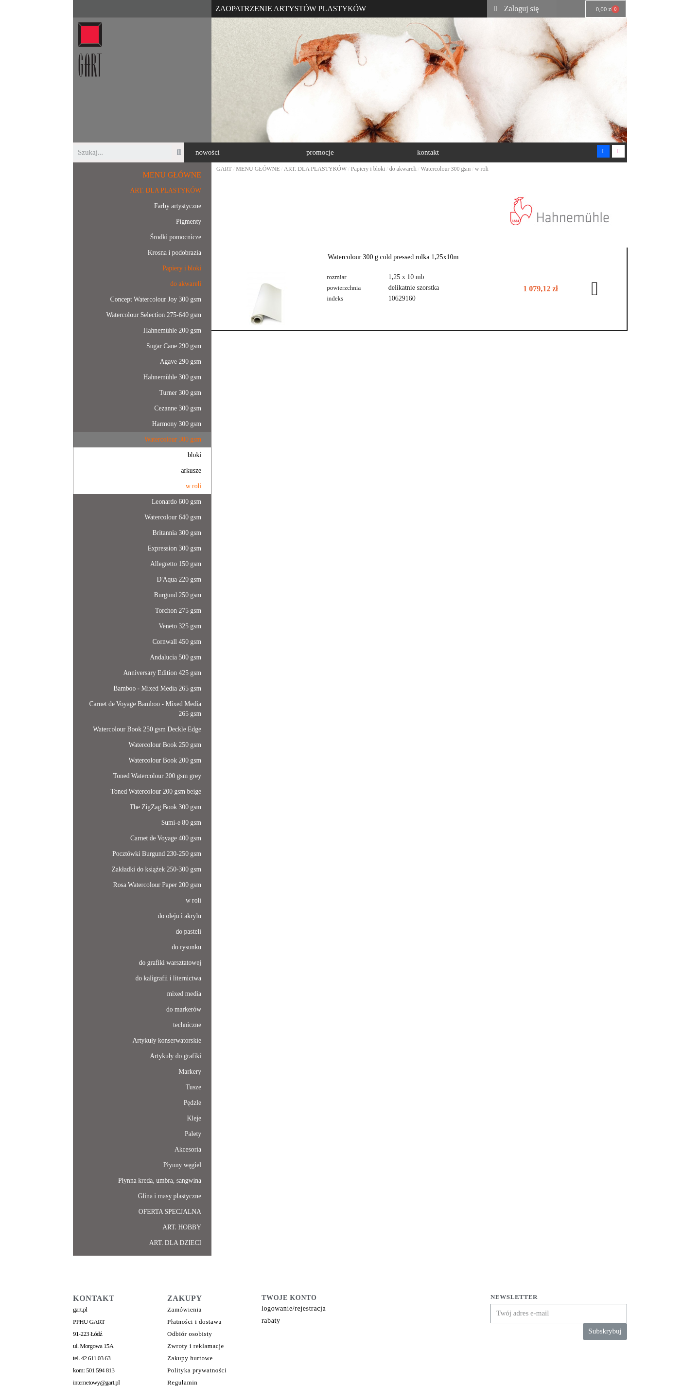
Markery (189, 1071)
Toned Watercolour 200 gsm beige (156, 791)
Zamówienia (184, 1309)
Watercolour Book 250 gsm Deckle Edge (147, 729)
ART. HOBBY (181, 1227)
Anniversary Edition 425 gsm (162, 672)
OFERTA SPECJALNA (170, 1211)
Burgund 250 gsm (177, 595)
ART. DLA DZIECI (175, 1242)
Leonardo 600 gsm (176, 501)
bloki (194, 455)
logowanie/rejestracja (294, 1308)
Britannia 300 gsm (177, 532)
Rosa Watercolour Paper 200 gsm (157, 884)
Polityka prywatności (197, 1370)
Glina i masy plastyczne (169, 1196)
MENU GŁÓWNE (172, 175)
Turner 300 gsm (180, 392)
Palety (193, 1133)
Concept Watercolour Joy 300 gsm (155, 299)
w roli (193, 486)
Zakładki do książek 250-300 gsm (156, 869)
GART (224, 168)
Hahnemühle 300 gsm (172, 377)
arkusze (191, 470)
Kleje (194, 1118)
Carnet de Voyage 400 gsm (165, 838)
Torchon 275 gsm (178, 610)
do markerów (183, 1009)
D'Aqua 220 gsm (179, 579)
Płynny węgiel (182, 1165)
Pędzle (192, 1102)
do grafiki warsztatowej (170, 962)
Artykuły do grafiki (175, 1056)
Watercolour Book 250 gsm (164, 744)
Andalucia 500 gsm (175, 657)
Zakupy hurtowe (190, 1358)
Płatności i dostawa (194, 1321)
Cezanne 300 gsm (177, 408)
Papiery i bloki (181, 268)
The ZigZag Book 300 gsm (165, 807)
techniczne (187, 1025)
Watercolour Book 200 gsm (164, 760)
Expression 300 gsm (174, 548)
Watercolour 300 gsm (172, 439)
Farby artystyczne (177, 206)
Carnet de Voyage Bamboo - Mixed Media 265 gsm (145, 708)
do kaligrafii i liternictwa (168, 978)
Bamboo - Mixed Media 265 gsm (157, 688)
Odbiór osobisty (189, 1333)
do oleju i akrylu (179, 916)
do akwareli (185, 283)
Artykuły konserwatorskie (166, 1040)
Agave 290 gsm (180, 361)
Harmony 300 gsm (176, 423)
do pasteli (188, 931)
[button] (207, 152)
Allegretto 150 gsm (175, 564)
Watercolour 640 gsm (172, 517)
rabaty (271, 1320)
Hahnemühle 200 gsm (172, 330)
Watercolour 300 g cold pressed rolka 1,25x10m (393, 257)
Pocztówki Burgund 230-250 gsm (156, 853)
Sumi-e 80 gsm (181, 822)
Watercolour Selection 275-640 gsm (153, 315)
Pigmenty (188, 221)
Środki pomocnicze (175, 237)
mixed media (184, 993)
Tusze (193, 1087)
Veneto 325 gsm (179, 626)
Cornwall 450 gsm (177, 641)
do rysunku (186, 947)
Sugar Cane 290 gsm (173, 346)
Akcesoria (188, 1149)
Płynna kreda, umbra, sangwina (159, 1180)
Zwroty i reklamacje (195, 1346)
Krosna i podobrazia (174, 252)
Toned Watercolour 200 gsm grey (157, 776)
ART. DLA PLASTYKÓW (165, 190)
